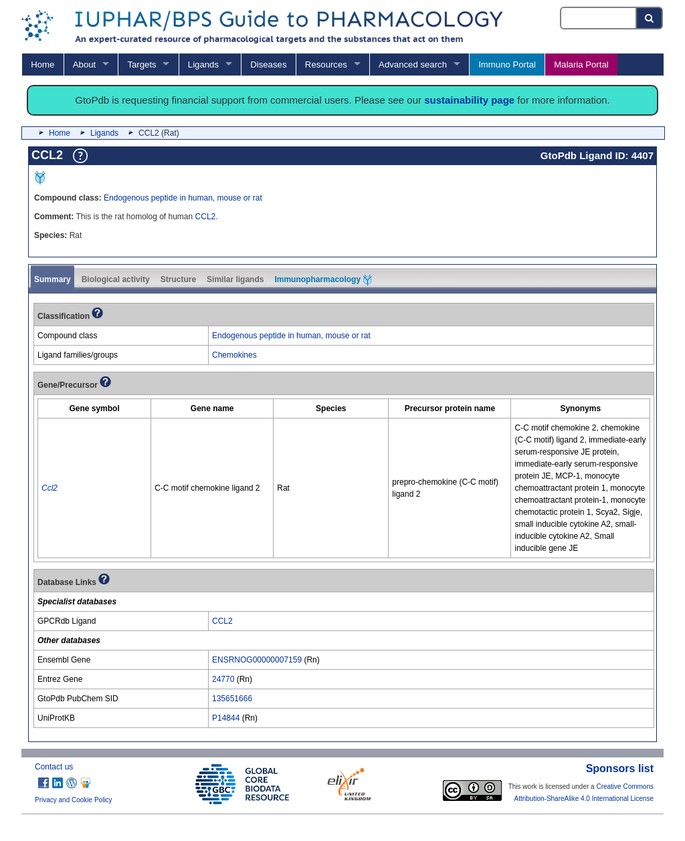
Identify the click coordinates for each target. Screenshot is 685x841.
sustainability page (469, 100)
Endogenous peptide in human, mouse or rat (183, 198)
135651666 (232, 698)
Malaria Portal (581, 64)
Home (42, 64)
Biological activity (116, 279)
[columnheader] (94, 408)
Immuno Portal (507, 64)
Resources (326, 64)
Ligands (203, 64)
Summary (52, 279)
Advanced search (413, 64)
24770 (223, 679)
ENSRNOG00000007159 (257, 660)
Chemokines (234, 355)
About (84, 64)
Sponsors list (620, 768)
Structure (178, 279)
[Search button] (650, 18)
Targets (141, 64)
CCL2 (205, 216)
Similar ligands (235, 279)
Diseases (268, 64)
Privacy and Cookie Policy (73, 800)
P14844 (225, 718)
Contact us (54, 766)
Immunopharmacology (323, 280)
